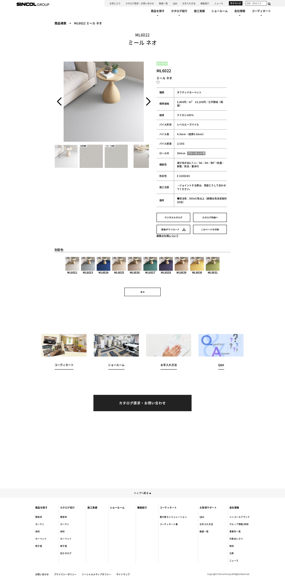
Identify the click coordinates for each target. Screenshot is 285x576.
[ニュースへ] (218, 3)
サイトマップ (123, 574)
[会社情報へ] (239, 13)
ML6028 (166, 265)
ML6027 (150, 265)
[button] (148, 101)
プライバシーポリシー (65, 574)
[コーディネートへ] (64, 356)
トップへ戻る (142, 493)
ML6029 (181, 265)
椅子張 (38, 546)
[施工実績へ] (199, 11)
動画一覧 (204, 531)
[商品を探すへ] (157, 13)
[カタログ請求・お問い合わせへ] (140, 3)
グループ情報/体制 (238, 524)
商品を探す (41, 507)
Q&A (202, 517)
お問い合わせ (42, 574)
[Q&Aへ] (175, 3)
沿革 (231, 553)
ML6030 (197, 265)
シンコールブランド (239, 517)
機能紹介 (142, 507)
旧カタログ (65, 553)
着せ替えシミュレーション (173, 517)
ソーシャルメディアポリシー (96, 574)
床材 (37, 531)
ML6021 (72, 265)
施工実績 (92, 507)
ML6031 (213, 265)
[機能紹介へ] (204, 3)
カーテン (39, 524)
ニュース (233, 560)
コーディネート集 (169, 524)
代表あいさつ (236, 539)
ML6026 (135, 265)
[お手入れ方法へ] (188, 3)
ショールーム (117, 507)
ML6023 (88, 265)
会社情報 (234, 507)
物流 (231, 546)
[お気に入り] (115, 3)
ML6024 (104, 265)
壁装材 (38, 517)
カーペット (41, 539)
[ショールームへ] (219, 11)
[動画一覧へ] (163, 3)
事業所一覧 (235, 531)
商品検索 (61, 23)
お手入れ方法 (206, 524)
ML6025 (119, 265)
